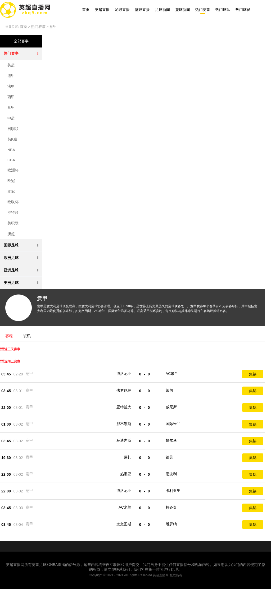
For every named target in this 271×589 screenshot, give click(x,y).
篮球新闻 (182, 9)
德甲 (11, 75)
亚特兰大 (123, 407)
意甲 (53, 26)
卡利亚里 (173, 490)
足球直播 (122, 9)
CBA (11, 160)
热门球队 (222, 9)
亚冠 (11, 191)
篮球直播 (142, 9)
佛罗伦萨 (123, 390)
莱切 (169, 390)
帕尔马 (171, 440)
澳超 (11, 234)
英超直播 (102, 9)
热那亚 (125, 474)
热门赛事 (202, 9)
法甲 (11, 86)
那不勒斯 (123, 424)
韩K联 (12, 139)
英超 (11, 65)
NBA (11, 150)
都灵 (169, 457)
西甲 (11, 97)
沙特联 (13, 212)
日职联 (13, 129)
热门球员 (243, 9)
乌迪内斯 (123, 440)
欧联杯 (13, 202)
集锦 (252, 374)
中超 (11, 118)
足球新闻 (162, 9)
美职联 (13, 223)
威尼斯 (171, 407)
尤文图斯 (123, 524)
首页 (85, 9)
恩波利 (171, 474)
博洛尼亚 (123, 373)
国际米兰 (173, 424)
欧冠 (11, 181)
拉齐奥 (171, 507)
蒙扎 (127, 457)
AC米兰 (172, 373)
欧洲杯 (13, 170)
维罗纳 (171, 524)
